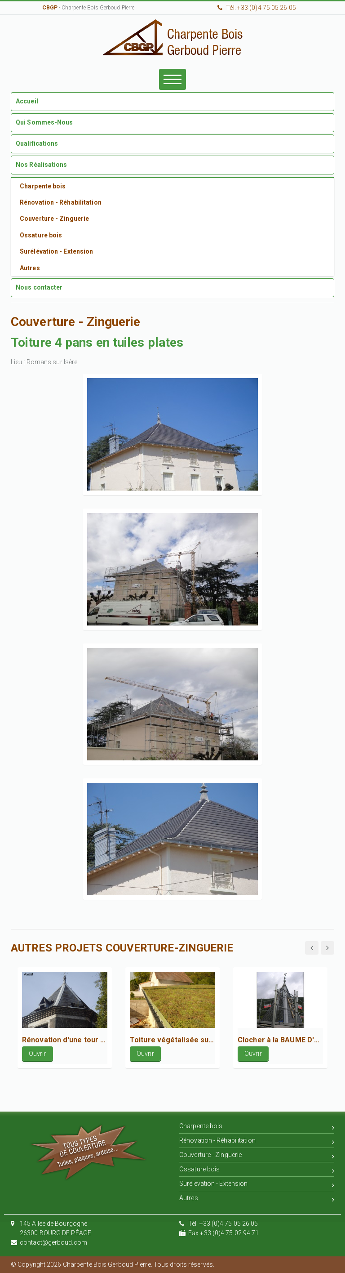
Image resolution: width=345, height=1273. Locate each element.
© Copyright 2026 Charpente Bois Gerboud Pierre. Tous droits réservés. (112, 1264)
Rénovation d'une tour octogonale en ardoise (64, 1040)
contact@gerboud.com (53, 1242)
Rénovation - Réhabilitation (256, 1142)
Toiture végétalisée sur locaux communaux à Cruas (172, 1040)
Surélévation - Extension (256, 1185)
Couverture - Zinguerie (256, 1156)
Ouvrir (37, 1053)
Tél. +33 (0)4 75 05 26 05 (256, 7)
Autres (256, 1199)
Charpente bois (256, 1127)
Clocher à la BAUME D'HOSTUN (280, 1040)
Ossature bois (256, 1171)
